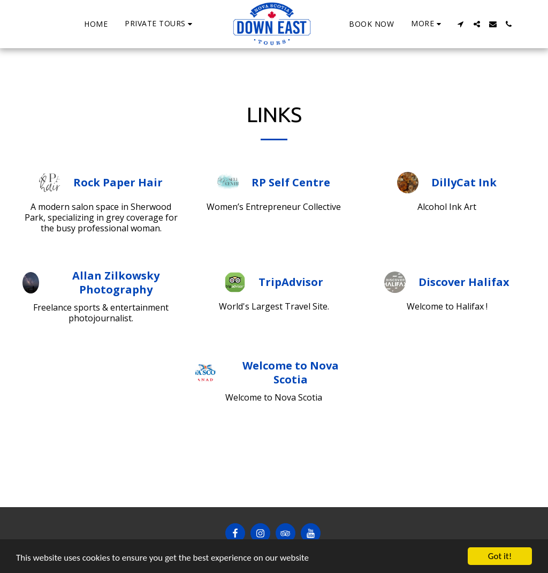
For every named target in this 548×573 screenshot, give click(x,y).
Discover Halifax (463, 282)
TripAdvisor (290, 282)
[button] (160, 24)
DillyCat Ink (464, 183)
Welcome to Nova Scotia (290, 373)
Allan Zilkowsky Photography (115, 283)
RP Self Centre (291, 183)
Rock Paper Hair (118, 183)
